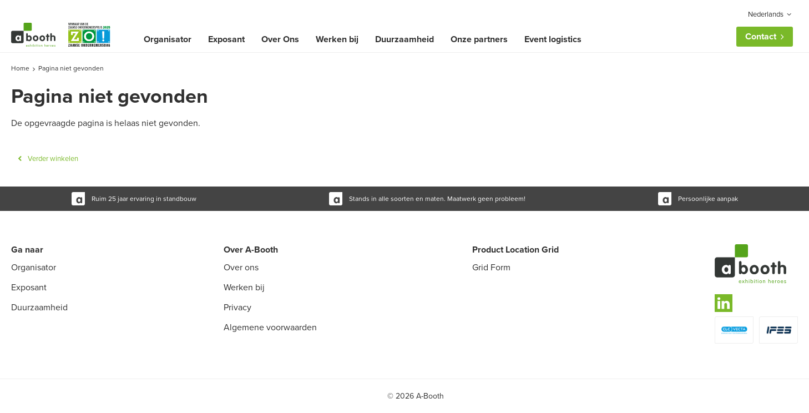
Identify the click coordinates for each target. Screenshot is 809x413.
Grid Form (491, 267)
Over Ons (280, 39)
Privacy (237, 307)
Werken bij (337, 39)
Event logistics (553, 39)
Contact (760, 36)
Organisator (167, 39)
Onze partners (479, 39)
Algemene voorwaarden (270, 327)
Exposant (226, 39)
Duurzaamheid (404, 39)
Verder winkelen (53, 158)
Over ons (241, 267)
